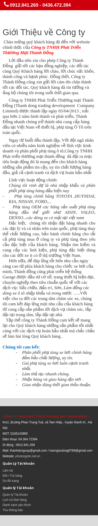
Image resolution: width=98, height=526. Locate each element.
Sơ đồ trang (11, 481)
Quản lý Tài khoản (15, 494)
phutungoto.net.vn (27, 456)
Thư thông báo (13, 510)
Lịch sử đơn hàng (15, 500)
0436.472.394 (56, 5)
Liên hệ (8, 470)
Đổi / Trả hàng (12, 476)
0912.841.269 (24, 5)
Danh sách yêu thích (17, 505)
